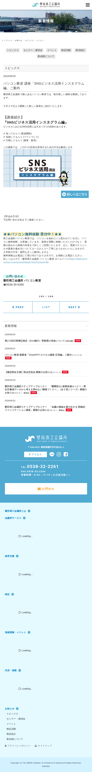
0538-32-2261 (43, 466)
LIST (46, 307)
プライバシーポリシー (18, 745)
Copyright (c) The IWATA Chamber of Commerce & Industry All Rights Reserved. (46, 763)
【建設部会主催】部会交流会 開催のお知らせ (28, 372)
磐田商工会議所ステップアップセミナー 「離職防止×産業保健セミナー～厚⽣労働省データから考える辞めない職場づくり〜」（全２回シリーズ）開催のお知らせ (46, 389)
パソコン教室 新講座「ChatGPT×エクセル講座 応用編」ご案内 (38, 354)
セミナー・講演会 (33, 50)
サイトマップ (43, 745)
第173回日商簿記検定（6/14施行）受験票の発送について (35, 340)
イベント (52, 50)
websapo (46, 766)
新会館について (46, 56)
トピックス (13, 50)
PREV (20, 307)
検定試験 (66, 50)
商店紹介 (80, 50)
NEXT (73, 307)
